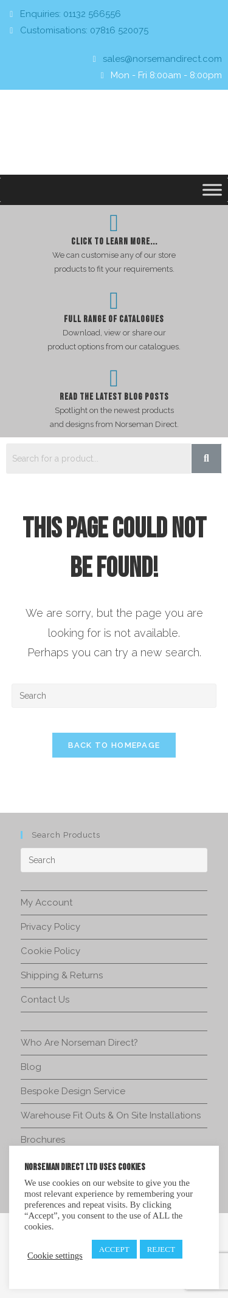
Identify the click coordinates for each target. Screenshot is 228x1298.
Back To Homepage (114, 745)
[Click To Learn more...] (114, 223)
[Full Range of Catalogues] (114, 301)
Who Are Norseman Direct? (79, 1042)
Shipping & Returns (62, 975)
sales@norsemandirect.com (162, 58)
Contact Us (45, 999)
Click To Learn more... (114, 241)
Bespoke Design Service (73, 1091)
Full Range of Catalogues (114, 319)
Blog (31, 1066)
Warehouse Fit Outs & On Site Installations (111, 1115)
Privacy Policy (50, 926)
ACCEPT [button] (114, 1249)
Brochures (43, 1139)
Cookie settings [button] (55, 1255)
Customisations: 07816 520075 (84, 30)
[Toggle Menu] (212, 189)
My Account (46, 902)
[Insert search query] (114, 696)
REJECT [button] (161, 1249)
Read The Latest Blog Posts (114, 397)
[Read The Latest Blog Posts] (114, 378)
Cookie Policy (50, 951)
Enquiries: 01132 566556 (70, 13)
